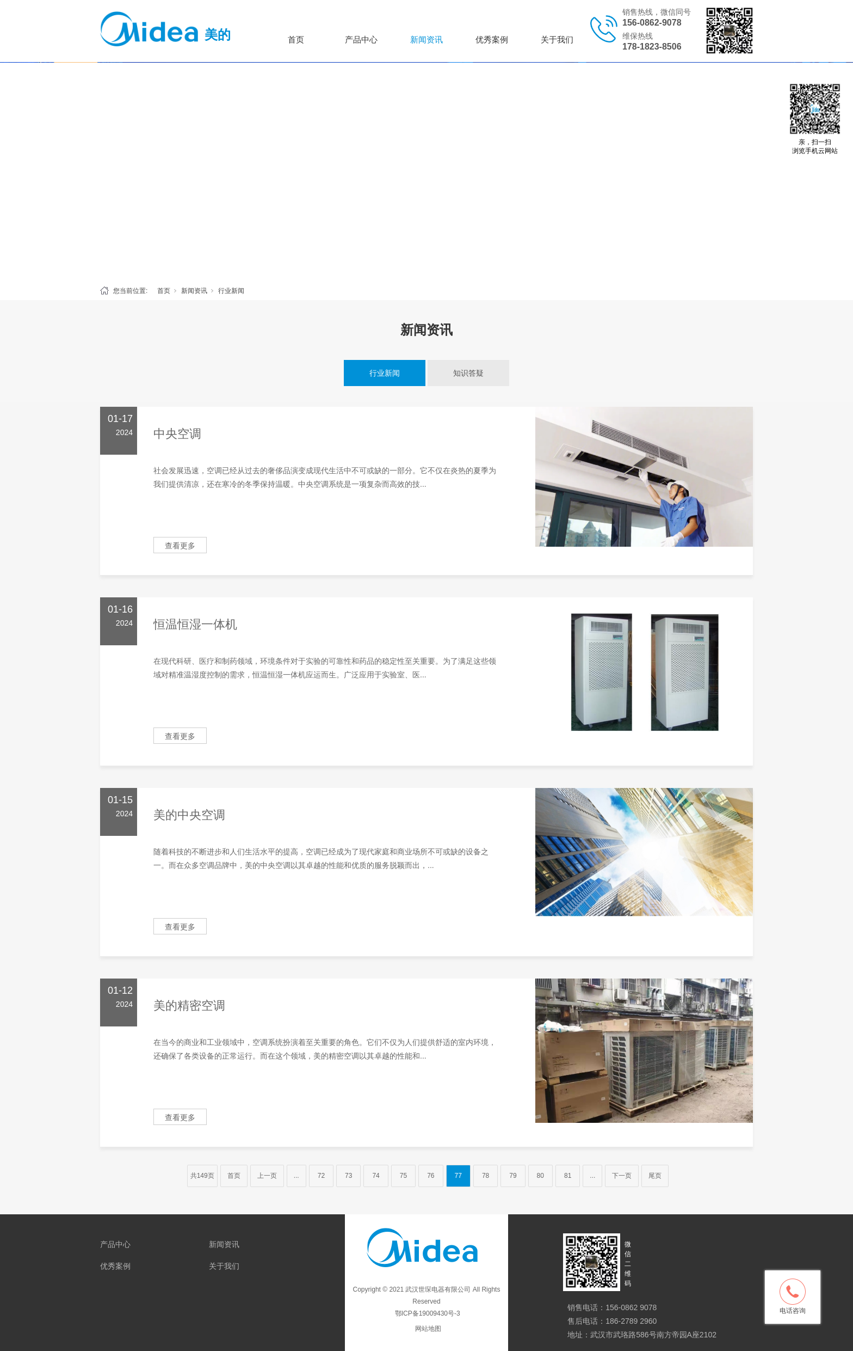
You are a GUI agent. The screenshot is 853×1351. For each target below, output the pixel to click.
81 (567, 1175)
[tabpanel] (426, 171)
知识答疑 (468, 373)
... (296, 1175)
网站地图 (428, 1328)
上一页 (267, 1175)
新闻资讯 (426, 39)
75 (403, 1175)
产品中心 (361, 39)
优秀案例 (491, 39)
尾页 (655, 1175)
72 (321, 1175)
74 (375, 1175)
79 (512, 1175)
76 (430, 1175)
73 (348, 1175)
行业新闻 (231, 291)
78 (485, 1175)
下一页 (622, 1175)
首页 (296, 39)
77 (458, 1175)
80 (540, 1175)
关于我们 (557, 39)
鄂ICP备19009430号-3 (426, 1313)
